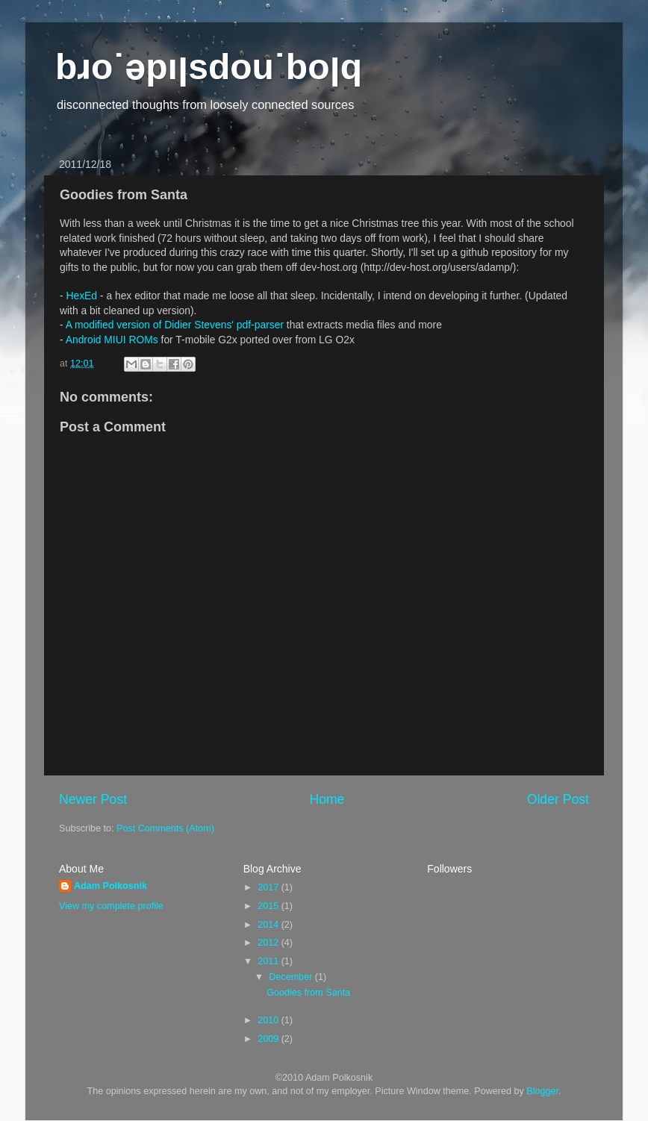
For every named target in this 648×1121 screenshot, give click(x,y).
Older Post (558, 799)
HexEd (81, 296)
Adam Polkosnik (110, 886)
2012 (269, 942)
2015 (269, 906)
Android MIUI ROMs (112, 340)
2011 (269, 961)
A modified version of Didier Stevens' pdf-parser (175, 325)
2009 (269, 1039)
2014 (269, 924)
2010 (269, 1020)
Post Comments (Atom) (165, 828)
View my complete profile (111, 906)
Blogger (542, 1091)
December (292, 977)
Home (326, 799)
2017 (269, 887)
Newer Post (93, 799)
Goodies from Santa (308, 992)
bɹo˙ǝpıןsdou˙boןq (208, 67)
